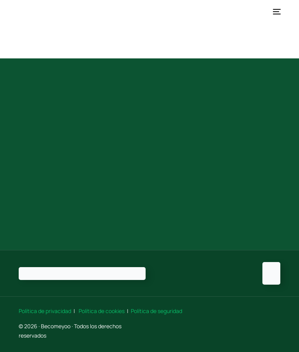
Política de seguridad (156, 311)
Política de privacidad (45, 311)
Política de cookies (101, 311)
